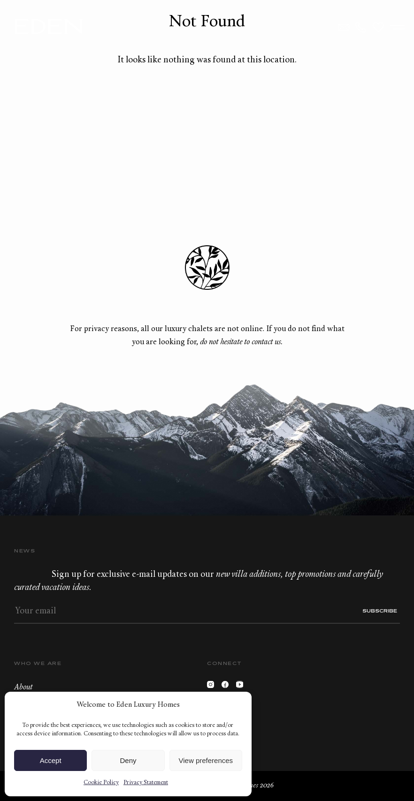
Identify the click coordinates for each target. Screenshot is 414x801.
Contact (343, 27)
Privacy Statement (145, 783)
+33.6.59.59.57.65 (361, 27)
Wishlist (378, 27)
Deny (128, 760)
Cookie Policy (101, 783)
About (23, 687)
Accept (50, 760)
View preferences (206, 760)
